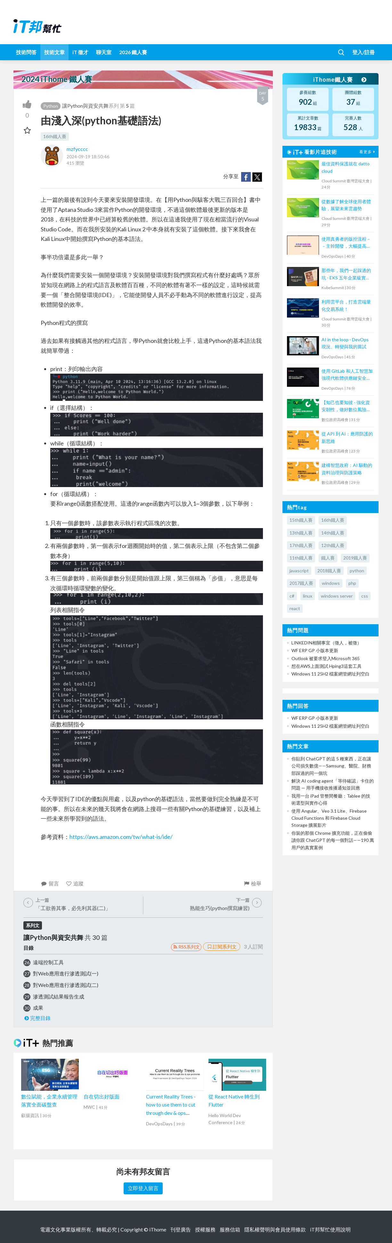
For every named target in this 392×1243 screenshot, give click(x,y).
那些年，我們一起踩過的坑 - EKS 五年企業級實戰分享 (346, 274)
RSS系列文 (186, 946)
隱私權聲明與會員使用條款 (275, 1229)
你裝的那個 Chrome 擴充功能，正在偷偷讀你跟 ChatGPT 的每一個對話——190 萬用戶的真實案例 (332, 840)
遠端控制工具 (48, 962)
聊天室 (103, 52)
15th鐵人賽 (301, 520)
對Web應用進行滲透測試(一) (65, 973)
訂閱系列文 (222, 946)
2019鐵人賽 (355, 557)
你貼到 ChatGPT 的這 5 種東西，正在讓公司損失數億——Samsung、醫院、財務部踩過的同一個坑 (331, 766)
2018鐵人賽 (329, 570)
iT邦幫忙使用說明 (330, 1229)
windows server (337, 596)
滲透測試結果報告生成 (58, 996)
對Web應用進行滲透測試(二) (65, 985)
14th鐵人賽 (332, 532)
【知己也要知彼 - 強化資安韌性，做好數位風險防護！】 (346, 406)
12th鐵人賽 (332, 545)
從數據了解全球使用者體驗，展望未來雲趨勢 (346, 205)
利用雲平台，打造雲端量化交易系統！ (346, 305)
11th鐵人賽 (301, 557)
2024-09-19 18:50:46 (88, 156)
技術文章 (54, 52)
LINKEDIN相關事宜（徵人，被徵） (326, 642)
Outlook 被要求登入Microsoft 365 (325, 658)
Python (50, 106)
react (295, 608)
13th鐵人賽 (301, 532)
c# (292, 596)
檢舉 (252, 883)
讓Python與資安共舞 (85, 106)
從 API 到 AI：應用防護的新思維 (347, 437)
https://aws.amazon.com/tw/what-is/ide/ (121, 836)
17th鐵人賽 (301, 545)
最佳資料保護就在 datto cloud (346, 167)
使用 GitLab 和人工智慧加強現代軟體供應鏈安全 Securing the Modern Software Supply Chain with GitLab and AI (347, 375)
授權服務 (205, 1229)
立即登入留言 (143, 1188)
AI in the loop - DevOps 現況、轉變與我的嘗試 (345, 343)
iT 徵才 (80, 52)
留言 (50, 883)
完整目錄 (37, 1018)
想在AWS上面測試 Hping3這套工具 (326, 666)
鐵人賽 (328, 557)
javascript (299, 570)
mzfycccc (77, 149)
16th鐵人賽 (54, 136)
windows (331, 583)
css (364, 596)
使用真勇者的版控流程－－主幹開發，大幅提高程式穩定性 (346, 243)
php (352, 583)
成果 (38, 1008)
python (357, 570)
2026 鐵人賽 (133, 52)
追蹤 (75, 883)
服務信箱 (230, 1229)
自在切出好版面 (101, 1096)
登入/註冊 (363, 52)
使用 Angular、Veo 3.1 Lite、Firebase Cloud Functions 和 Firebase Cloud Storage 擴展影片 (329, 818)
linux (307, 596)
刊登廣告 (180, 1229)
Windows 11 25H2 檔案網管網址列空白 (330, 673)
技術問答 (26, 52)
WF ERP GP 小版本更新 (314, 650)
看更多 (368, 151)
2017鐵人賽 (301, 583)
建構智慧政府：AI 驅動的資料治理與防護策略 (347, 468)
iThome (157, 1229)
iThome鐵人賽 (339, 79)
